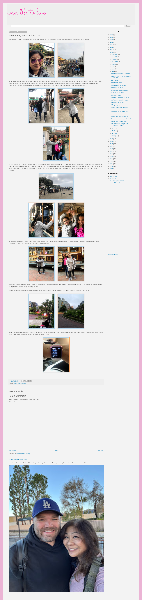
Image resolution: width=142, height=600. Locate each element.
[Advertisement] (119, 219)
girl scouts (16, 383)
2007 (111, 166)
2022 (111, 44)
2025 (111, 37)
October (114, 59)
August (114, 64)
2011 (111, 156)
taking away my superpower (119, 105)
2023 (111, 42)
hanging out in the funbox (118, 85)
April (113, 128)
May (113, 71)
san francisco (22, 383)
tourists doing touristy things (119, 121)
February (114, 133)
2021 (111, 47)
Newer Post (12, 450)
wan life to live (26, 13)
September (115, 61)
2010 (111, 159)
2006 (111, 168)
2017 (111, 141)
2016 (111, 144)
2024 (111, 39)
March (114, 131)
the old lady (113, 178)
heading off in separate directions (120, 73)
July (113, 66)
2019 (111, 52)
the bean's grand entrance (117, 181)
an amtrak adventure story (18, 459)
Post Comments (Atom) (23, 454)
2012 (111, 154)
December (115, 54)
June (113, 69)
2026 (111, 34)
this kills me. (114, 80)
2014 (111, 149)
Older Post (100, 450)
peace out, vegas (116, 95)
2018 (111, 139)
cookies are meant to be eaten (119, 90)
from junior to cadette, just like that (121, 119)
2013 (111, 151)
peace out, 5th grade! (117, 87)
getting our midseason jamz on (120, 97)
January (114, 136)
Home (56, 450)
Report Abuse (113, 255)
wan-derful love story (115, 183)
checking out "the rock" (117, 114)
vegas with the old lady (117, 102)
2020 (111, 49)
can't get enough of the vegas (119, 100)
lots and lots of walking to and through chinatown (119, 124)
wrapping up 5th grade (117, 92)
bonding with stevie (116, 82)
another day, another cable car (119, 116)
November (115, 56)
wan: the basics (114, 176)
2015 (111, 146)
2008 (111, 164)
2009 (111, 161)
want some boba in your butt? (119, 111)
